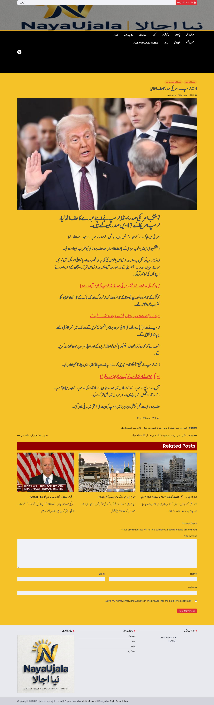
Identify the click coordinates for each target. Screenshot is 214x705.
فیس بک (131, 636)
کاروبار (116, 35)
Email (102, 573)
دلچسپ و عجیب (128, 35)
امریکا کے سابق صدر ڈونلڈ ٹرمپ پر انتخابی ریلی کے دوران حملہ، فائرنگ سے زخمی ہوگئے (125, 316)
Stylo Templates (119, 701)
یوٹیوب (132, 646)
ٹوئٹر (133, 641)
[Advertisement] (65, 52)
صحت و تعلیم (190, 43)
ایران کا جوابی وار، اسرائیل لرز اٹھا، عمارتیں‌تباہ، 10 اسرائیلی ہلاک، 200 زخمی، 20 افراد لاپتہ (168, 497)
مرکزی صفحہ (190, 35)
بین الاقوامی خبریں (173, 82)
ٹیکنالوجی (177, 43)
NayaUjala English (146, 43)
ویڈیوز (166, 43)
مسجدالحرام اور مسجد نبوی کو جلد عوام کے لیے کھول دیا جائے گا (116, 497)
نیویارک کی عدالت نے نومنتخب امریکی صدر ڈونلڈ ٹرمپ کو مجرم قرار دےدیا (120, 286)
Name (193, 573)
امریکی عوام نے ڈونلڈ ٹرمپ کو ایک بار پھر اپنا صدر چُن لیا (130, 376)
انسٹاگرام (131, 651)
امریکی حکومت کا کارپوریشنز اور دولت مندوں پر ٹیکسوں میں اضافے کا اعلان (51, 497)
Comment (190, 536)
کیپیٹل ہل (126, 427)
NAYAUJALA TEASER (168, 639)
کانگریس (137, 427)
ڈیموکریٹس (157, 427)
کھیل (154, 35)
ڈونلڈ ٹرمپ (169, 427)
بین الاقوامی (190, 82)
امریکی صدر (181, 427)
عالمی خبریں (165, 35)
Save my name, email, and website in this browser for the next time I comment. (148, 601)
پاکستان (177, 35)
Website (192, 587)
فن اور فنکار (143, 35)
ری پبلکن (147, 427)
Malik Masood (89, 701)
